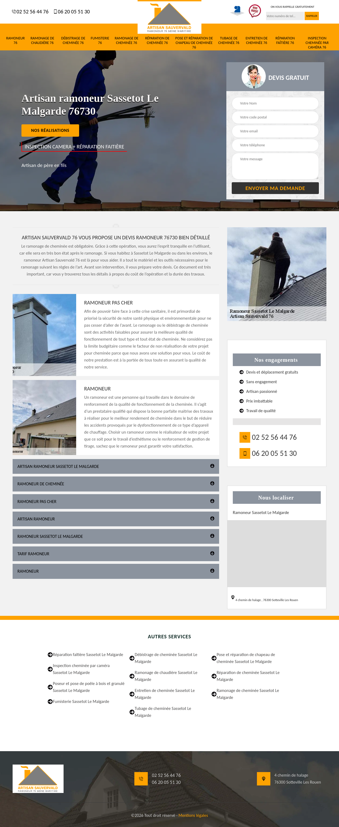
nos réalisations (50, 130)
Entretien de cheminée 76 (257, 40)
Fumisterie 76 (100, 40)
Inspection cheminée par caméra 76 (317, 43)
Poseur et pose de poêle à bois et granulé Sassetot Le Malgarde (88, 687)
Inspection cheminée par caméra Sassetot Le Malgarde (81, 669)
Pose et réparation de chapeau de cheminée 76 (194, 43)
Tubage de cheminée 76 (228, 40)
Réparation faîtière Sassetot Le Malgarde (88, 654)
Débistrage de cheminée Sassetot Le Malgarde (166, 658)
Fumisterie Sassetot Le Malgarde (81, 701)
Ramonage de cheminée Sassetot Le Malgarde (248, 694)
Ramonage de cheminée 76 (126, 40)
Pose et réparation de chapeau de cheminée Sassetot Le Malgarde (246, 658)
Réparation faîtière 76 (285, 40)
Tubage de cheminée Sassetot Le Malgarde (163, 712)
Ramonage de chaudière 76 (42, 40)
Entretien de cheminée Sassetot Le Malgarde (165, 694)
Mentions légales (193, 815)
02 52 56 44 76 (32, 11)
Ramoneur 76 (15, 40)
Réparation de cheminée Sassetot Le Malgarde (248, 676)
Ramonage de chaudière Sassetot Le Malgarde (166, 676)
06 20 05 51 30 (73, 11)
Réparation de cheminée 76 (157, 40)
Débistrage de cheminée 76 (73, 40)
